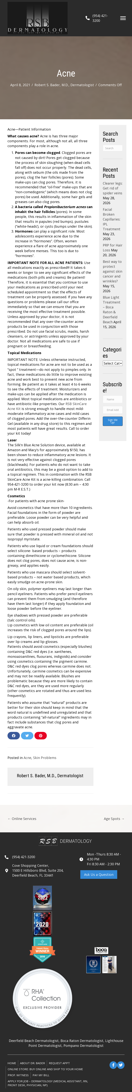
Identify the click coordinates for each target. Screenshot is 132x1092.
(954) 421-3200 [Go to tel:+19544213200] (23, 857)
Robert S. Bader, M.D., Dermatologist (64, 85)
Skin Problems (44, 757)
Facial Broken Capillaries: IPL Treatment (111, 219)
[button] (98, 874)
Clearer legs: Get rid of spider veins (113, 188)
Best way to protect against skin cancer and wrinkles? (112, 271)
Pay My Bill (41, 1075)
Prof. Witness (18, 1075)
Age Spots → (114, 818)
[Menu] (123, 18)
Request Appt (59, 1063)
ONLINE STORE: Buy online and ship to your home (45, 1069)
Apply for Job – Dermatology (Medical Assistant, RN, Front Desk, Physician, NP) (48, 1083)
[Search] (113, 148)
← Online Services (21, 818)
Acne (27, 757)
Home (11, 1063)
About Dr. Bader (32, 1063)
